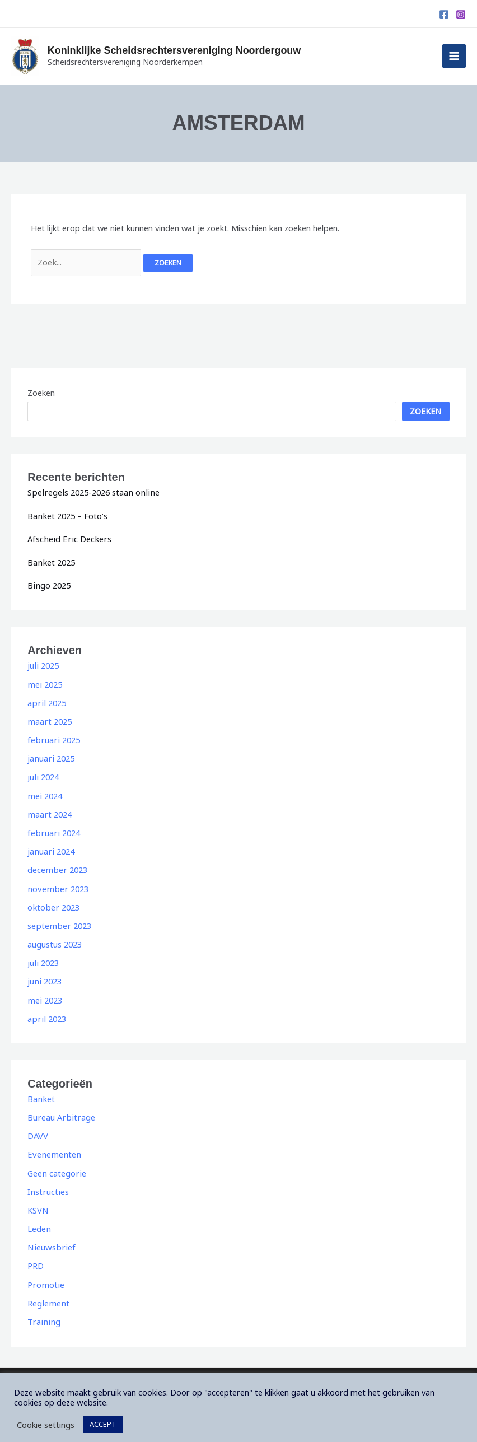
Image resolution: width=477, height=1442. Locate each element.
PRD (35, 1258)
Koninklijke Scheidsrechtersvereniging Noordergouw (189, 50)
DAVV (37, 1130)
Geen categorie (56, 1167)
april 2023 (45, 1013)
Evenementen (52, 1148)
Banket (40, 1093)
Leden (38, 1222)
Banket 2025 (50, 561)
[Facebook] (444, 15)
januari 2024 (50, 847)
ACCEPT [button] (103, 1416)
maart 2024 (49, 810)
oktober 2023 (52, 903)
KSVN (37, 1203)
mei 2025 (44, 682)
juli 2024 (42, 774)
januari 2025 (50, 756)
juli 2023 (42, 958)
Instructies (47, 1185)
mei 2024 (44, 793)
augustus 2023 (54, 939)
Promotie (45, 1277)
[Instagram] (461, 15)
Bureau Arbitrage (59, 1111)
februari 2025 (52, 737)
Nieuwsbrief (49, 1240)
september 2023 (58, 921)
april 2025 (45, 701)
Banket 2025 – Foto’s (66, 515)
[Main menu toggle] (454, 56)
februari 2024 (52, 829)
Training (42, 1313)
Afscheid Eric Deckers (67, 538)
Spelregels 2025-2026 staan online (91, 491)
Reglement (47, 1295)
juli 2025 (42, 664)
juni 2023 (43, 976)
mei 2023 (44, 995)
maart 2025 (49, 719)
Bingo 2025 (48, 584)
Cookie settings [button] (45, 1417)
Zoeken (41, 392)
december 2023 (56, 866)
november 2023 (56, 884)
